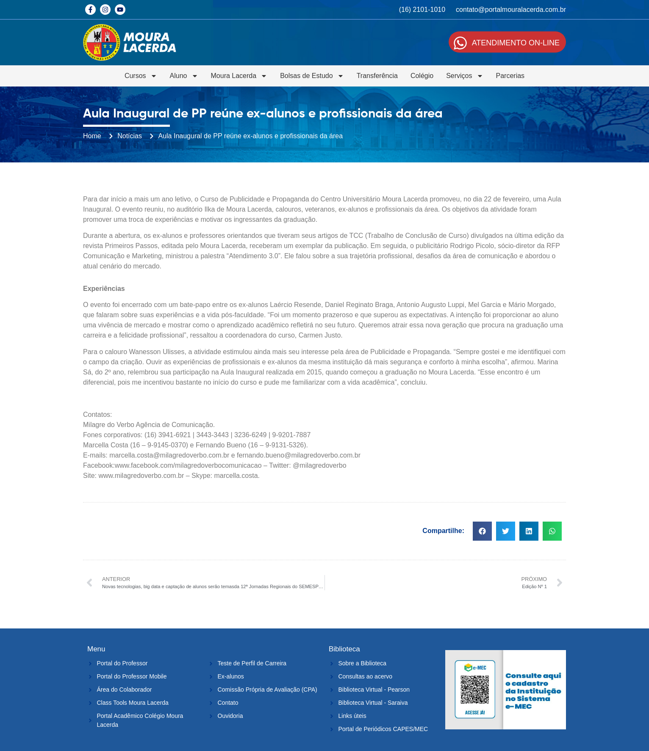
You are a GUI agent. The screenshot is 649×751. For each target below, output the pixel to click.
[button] (482, 531)
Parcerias (510, 75)
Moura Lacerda (239, 76)
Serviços (464, 76)
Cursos (141, 76)
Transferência (377, 75)
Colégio (421, 75)
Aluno (184, 76)
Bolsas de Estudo (312, 76)
